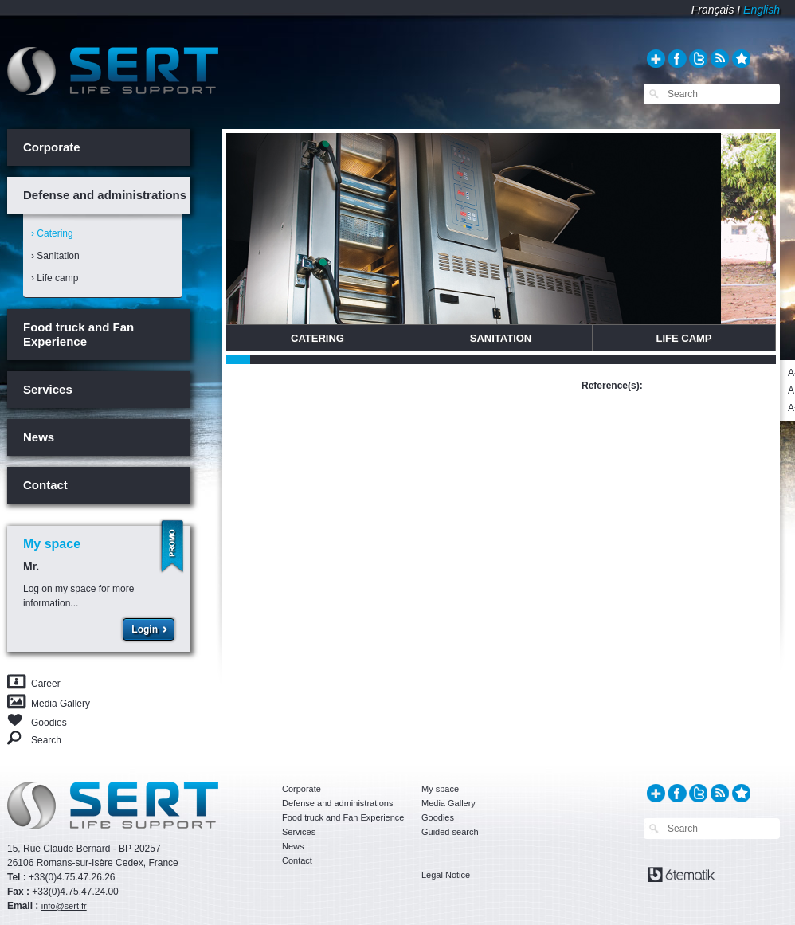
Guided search (450, 832)
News (38, 437)
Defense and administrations (104, 195)
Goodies (49, 721)
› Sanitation (55, 255)
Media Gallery (60, 703)
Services (47, 389)
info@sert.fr (64, 906)
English (761, 9)
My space (440, 789)
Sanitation (501, 338)
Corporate (51, 147)
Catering (317, 338)
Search (46, 740)
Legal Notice (445, 875)
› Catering (52, 233)
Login (144, 629)
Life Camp (683, 338)
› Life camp (54, 278)
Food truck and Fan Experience (78, 334)
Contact (45, 485)
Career (46, 683)
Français (712, 9)
